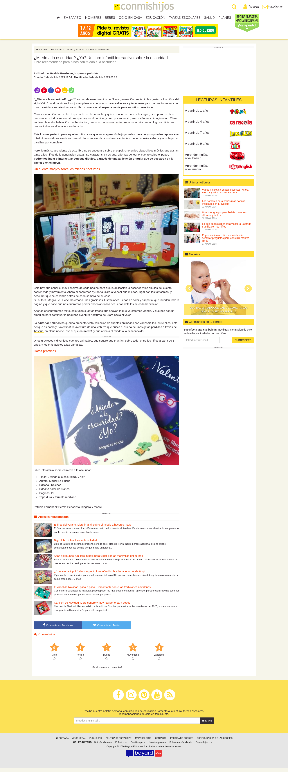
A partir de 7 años (197, 137)
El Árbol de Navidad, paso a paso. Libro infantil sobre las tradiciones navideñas (102, 591)
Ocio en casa (130, 18)
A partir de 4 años (197, 126)
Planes (225, 18)
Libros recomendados (99, 54)
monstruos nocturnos (114, 126)
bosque (39, 335)
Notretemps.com (157, 746)
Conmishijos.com (204, 746)
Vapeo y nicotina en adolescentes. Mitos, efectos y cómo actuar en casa (225, 195)
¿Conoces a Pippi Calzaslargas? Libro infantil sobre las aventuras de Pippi (99, 575)
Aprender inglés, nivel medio (196, 171)
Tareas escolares (184, 18)
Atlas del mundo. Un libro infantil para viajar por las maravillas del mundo (98, 560)
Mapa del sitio (143, 742)
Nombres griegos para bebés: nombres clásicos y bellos (224, 218)
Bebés (110, 18)
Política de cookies (181, 742)
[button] (189, 293)
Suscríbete (243, 344)
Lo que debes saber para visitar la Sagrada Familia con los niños (226, 229)
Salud (209, 18)
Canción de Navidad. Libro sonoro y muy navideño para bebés (92, 606)
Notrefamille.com (102, 746)
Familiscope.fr (138, 746)
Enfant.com (121, 746)
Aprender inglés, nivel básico (196, 160)
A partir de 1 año (196, 115)
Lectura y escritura (75, 54)
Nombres (93, 18)
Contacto (161, 742)
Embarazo (72, 18)
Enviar (207, 724)
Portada (41, 54)
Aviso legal (79, 742)
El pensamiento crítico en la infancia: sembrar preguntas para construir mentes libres (225, 242)
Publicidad (95, 742)
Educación (155, 18)
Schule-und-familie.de (180, 746)
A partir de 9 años (197, 148)
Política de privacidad (119, 742)
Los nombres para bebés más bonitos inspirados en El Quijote (223, 207)
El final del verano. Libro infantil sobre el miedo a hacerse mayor (93, 528)
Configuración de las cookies (215, 742)
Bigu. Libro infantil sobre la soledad (75, 544)
